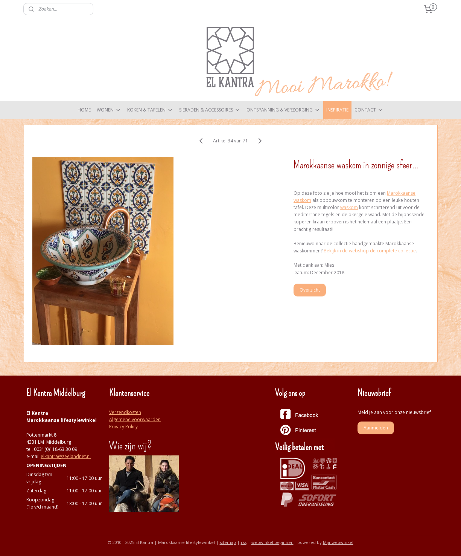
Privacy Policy (123, 426)
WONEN (109, 110)
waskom (349, 207)
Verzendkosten (125, 412)
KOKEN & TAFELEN (150, 110)
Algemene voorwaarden (135, 419)
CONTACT (368, 110)
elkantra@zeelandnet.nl (66, 456)
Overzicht (310, 290)
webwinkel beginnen (272, 542)
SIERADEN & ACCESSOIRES (209, 110)
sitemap (228, 542)
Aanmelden (376, 428)
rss (243, 542)
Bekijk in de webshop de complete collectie (370, 250)
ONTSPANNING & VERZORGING (283, 110)
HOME (84, 110)
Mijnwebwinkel (338, 542)
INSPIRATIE (337, 110)
